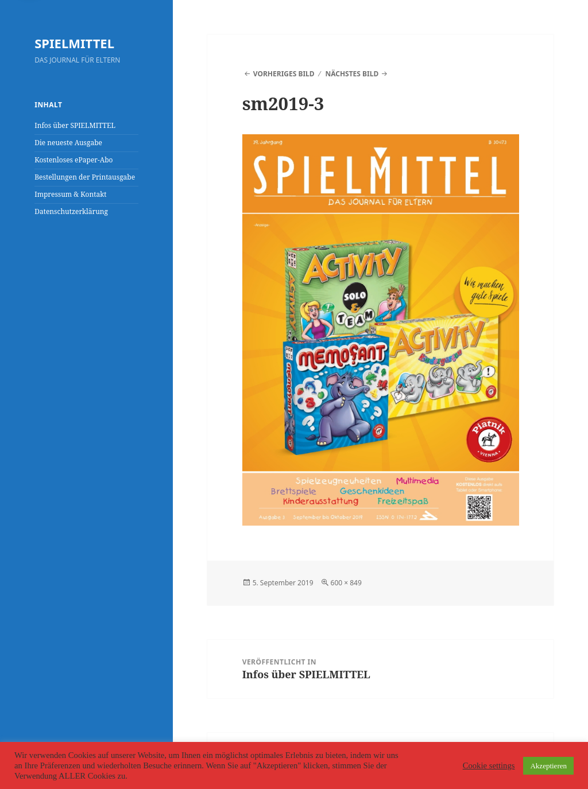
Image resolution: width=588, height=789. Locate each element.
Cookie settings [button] (489, 765)
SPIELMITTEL (74, 43)
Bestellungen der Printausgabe (84, 177)
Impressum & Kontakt (70, 194)
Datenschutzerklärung (71, 211)
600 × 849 (346, 583)
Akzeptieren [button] (548, 765)
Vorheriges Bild (284, 74)
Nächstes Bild (351, 74)
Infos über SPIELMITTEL (74, 125)
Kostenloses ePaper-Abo (73, 160)
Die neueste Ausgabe (68, 142)
